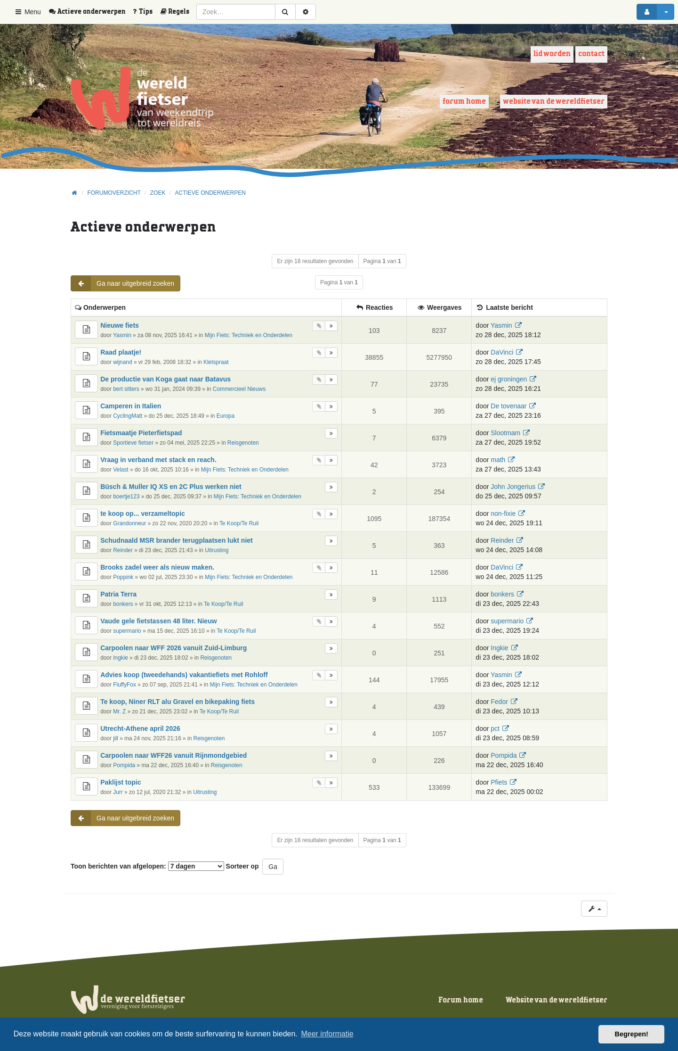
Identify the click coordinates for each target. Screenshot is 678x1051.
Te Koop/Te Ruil (238, 523)
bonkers (123, 604)
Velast (120, 469)
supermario (127, 631)
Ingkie (120, 657)
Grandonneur (129, 523)
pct (495, 728)
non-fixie (503, 513)
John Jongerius (513, 486)
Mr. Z (119, 711)
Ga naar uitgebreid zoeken (122, 283)
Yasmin (122, 335)
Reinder (123, 550)
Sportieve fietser (133, 442)
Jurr (117, 792)
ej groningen (509, 379)
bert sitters (126, 389)
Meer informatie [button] (327, 1034)
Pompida (124, 765)
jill (115, 738)
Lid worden (552, 54)
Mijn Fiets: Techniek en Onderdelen (248, 335)
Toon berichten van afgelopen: (147, 866)
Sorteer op (242, 866)
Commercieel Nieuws (239, 389)
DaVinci (502, 352)
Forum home (464, 102)
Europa (225, 416)
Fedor (499, 701)
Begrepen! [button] (631, 1034)
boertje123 (126, 496)
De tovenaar (508, 406)
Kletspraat (216, 362)
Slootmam (505, 433)
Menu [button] (27, 12)
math (498, 459)
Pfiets (499, 782)
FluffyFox (124, 684)
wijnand (122, 362)
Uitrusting (216, 550)
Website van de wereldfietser (554, 102)
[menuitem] (90, 12)
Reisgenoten (243, 442)
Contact (591, 54)
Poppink (123, 577)
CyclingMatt (127, 416)
